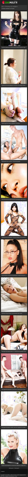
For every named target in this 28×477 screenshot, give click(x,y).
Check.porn (16, 468)
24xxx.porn (11, 468)
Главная (2, 471)
